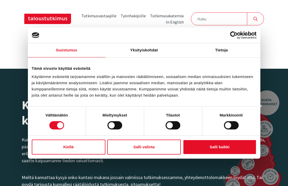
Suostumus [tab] (66, 50)
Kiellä (68, 147)
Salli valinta (144, 147)
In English (175, 22)
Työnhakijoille (133, 15)
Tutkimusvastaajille (98, 15)
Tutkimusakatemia (167, 15)
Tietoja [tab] (221, 50)
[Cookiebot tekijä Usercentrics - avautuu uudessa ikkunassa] (233, 35)
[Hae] (255, 18)
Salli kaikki (220, 147)
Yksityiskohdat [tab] (144, 50)
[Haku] (219, 18)
